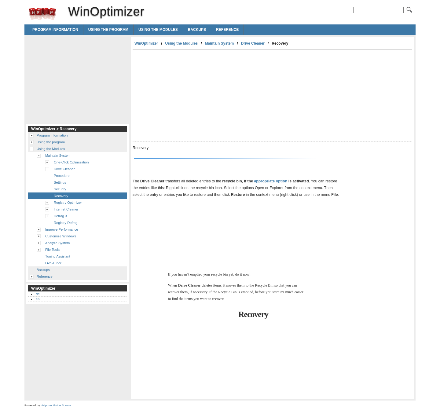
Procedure (62, 176)
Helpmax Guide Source (56, 405)
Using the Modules (158, 29)
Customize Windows (60, 236)
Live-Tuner (53, 263)
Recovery (61, 196)
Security (60, 189)
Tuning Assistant (57, 256)
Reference (227, 29)
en (37, 299)
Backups (197, 29)
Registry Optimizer (68, 202)
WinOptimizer (42, 14)
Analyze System (57, 243)
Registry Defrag (66, 223)
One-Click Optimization (71, 162)
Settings (60, 182)
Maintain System (219, 43)
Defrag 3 (60, 216)
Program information (55, 29)
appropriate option (270, 181)
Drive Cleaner (253, 43)
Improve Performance (61, 229)
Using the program (108, 29)
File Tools (52, 249)
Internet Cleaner (66, 209)
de (37, 294)
